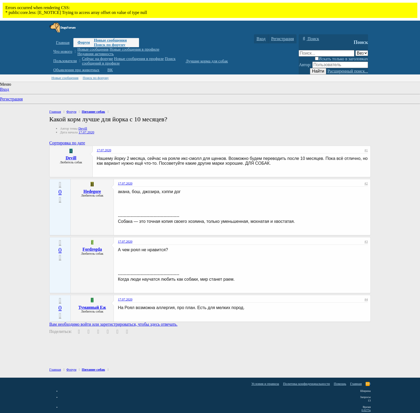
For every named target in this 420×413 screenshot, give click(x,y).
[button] (75, 51)
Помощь (340, 384)
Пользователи (65, 61)
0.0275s (366, 410)
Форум (83, 42)
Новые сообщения (110, 40)
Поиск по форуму (109, 45)
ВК (110, 70)
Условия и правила (265, 384)
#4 (366, 299)
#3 (366, 241)
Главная (62, 42)
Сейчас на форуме (97, 59)
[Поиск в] (361, 53)
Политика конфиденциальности (306, 384)
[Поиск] (310, 38)
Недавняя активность (95, 54)
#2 (366, 183)
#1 (366, 150)
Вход (4, 89)
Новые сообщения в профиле (134, 49)
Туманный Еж (92, 307)
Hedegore (92, 191)
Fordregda (92, 249)
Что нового (62, 51)
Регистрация (11, 99)
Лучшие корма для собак (207, 61)
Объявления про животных (76, 70)
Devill (82, 128)
